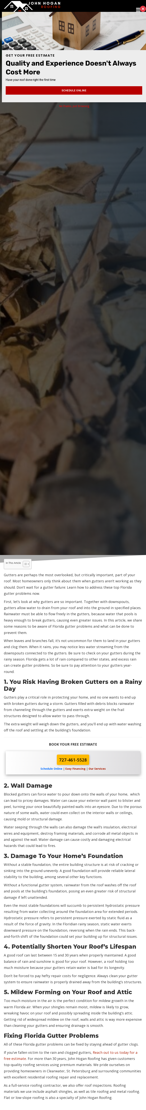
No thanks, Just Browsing (74, 106)
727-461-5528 (73, 760)
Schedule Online (74, 90)
